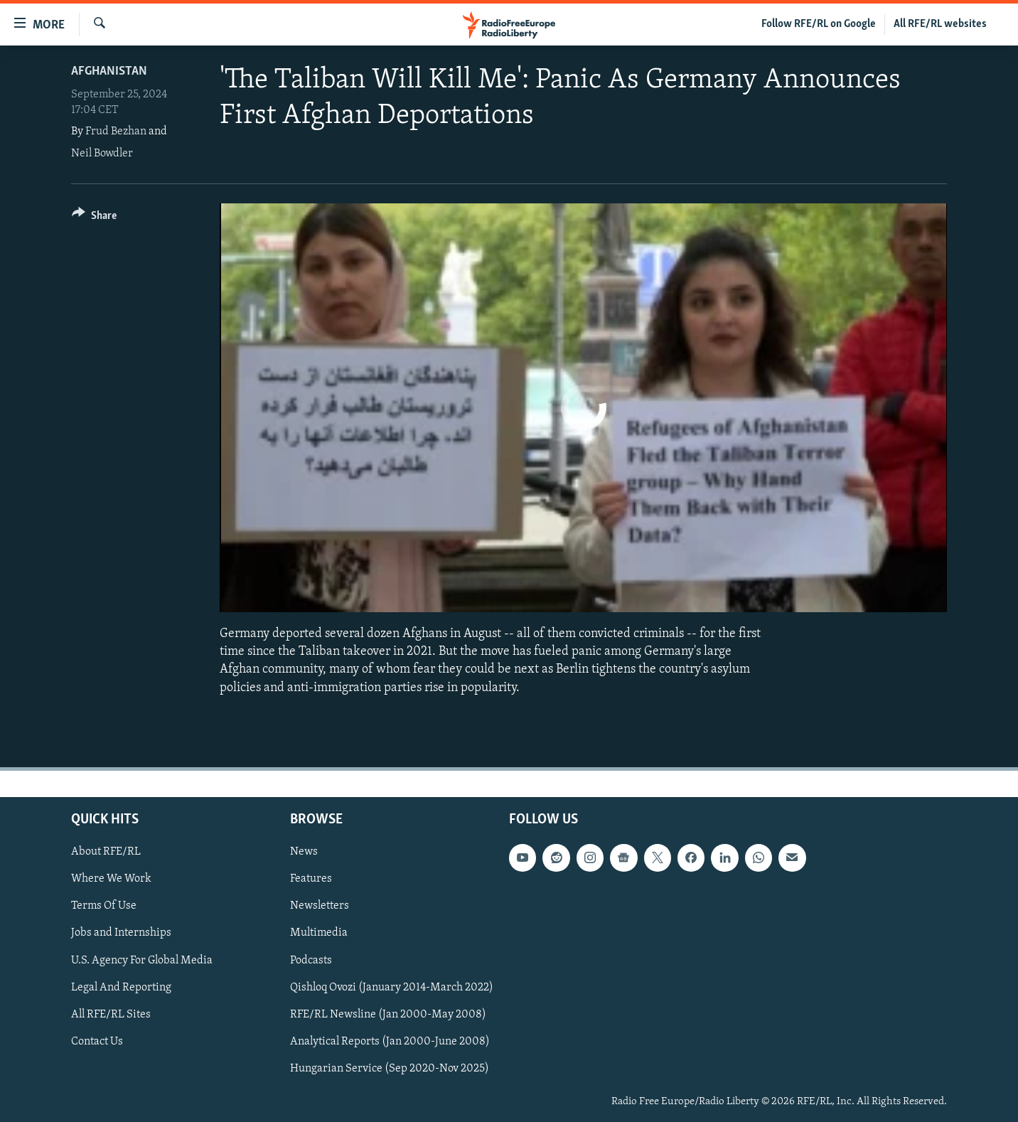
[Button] (94, 218)
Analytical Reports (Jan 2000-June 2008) (390, 1041)
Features (311, 879)
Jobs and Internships (121, 933)
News (304, 851)
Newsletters (319, 906)
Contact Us (97, 1041)
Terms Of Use (103, 906)
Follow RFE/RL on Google (818, 24)
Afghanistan (109, 71)
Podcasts (311, 960)
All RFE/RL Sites (111, 1014)
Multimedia (319, 933)
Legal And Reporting (121, 987)
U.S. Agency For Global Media (142, 960)
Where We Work (111, 879)
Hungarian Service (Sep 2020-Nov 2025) (389, 1068)
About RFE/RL (106, 851)
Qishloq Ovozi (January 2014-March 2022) (391, 987)
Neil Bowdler (102, 153)
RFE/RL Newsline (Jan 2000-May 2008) (388, 1014)
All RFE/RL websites (940, 24)
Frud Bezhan (115, 131)
